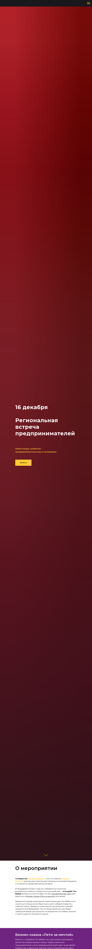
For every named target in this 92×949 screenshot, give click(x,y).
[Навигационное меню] (88, 3)
